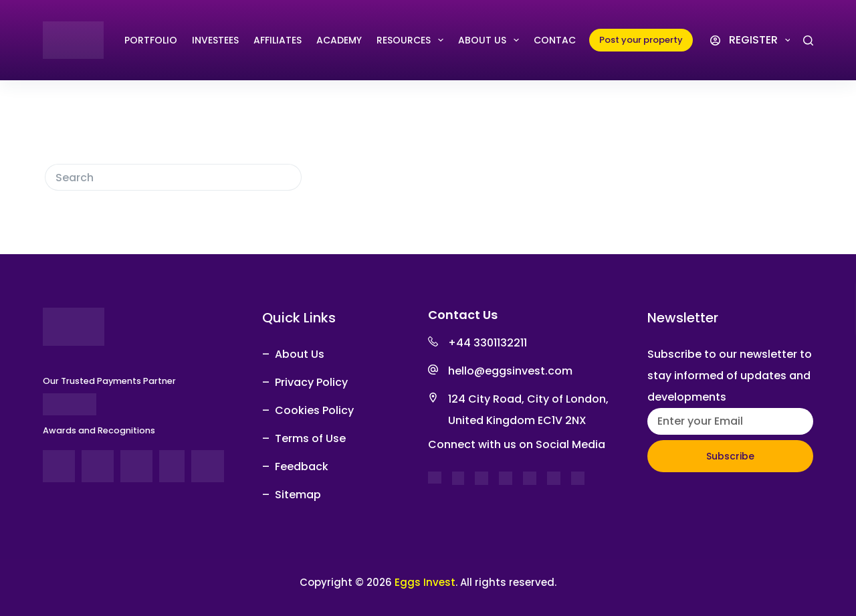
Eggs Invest (425, 582)
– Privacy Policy (305, 382)
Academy (339, 40)
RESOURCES (413, 40)
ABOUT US (491, 40)
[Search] (808, 40)
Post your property (641, 39)
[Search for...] (160, 177)
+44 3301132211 (487, 342)
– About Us (293, 354)
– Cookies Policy (308, 410)
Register (762, 40)
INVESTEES (215, 40)
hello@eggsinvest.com (510, 371)
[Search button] (288, 177)
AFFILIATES (277, 40)
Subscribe (730, 456)
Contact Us (565, 40)
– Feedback (295, 466)
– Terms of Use (304, 438)
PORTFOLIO (150, 40)
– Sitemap (291, 494)
